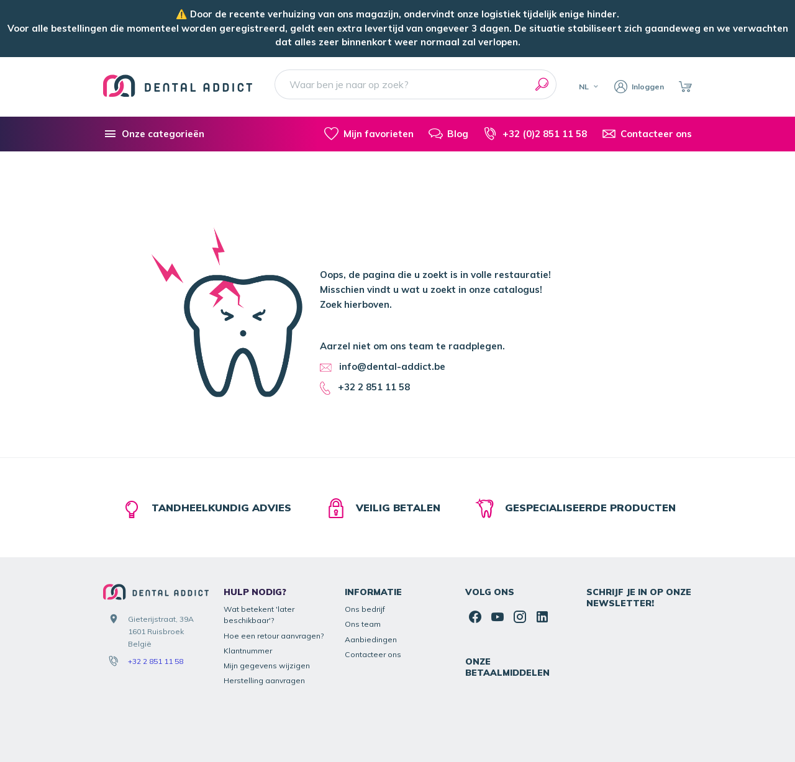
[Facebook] (475, 560)
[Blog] (448, 134)
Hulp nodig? (255, 535)
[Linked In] (542, 560)
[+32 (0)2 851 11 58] (535, 134)
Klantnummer (248, 593)
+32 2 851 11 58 (155, 604)
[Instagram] (520, 560)
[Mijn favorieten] (368, 134)
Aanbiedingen (371, 582)
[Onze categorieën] (154, 134)
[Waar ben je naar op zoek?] (415, 84)
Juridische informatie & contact (437, 729)
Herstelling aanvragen (264, 624)
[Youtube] (497, 560)
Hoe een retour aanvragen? (274, 578)
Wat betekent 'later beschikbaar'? (259, 557)
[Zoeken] (541, 84)
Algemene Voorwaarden (543, 729)
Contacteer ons (373, 597)
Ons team (363, 567)
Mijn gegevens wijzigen (267, 609)
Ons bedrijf (365, 552)
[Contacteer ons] (646, 134)
